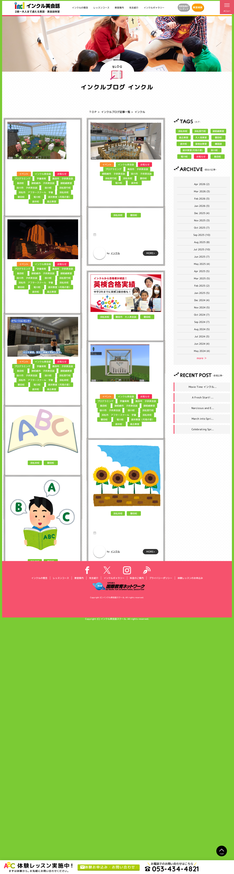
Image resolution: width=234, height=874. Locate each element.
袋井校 (35, 201)
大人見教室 (201, 137)
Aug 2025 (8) (202, 242)
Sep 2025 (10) (201, 235)
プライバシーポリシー (160, 830)
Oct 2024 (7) (201, 314)
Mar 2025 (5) (202, 278)
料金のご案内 (137, 830)
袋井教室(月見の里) (193, 150)
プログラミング (22, 178)
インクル (32, 245)
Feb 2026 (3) (201, 198)
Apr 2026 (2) (201, 184)
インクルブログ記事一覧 (115, 112)
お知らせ (61, 174)
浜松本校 (63, 192)
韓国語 (218, 143)
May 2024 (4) (202, 351)
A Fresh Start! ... (202, 397)
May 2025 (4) (202, 264)
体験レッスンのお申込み (190, 830)
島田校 (20, 183)
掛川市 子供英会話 (27, 187)
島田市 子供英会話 (62, 178)
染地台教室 (201, 143)
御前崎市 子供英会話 (42, 183)
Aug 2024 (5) (202, 329)
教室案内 (119, 7)
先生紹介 (133, 7)
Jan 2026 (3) (201, 206)
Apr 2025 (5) (201, 271)
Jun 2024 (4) (201, 343)
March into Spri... (203, 419)
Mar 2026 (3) (202, 191)
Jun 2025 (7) (201, 256)
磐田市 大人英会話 (125, 354)
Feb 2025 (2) (201, 285)
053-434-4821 (172, 868)
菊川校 (37, 197)
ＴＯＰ (93, 112)
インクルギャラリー (154, 7)
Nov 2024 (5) (202, 307)
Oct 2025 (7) (201, 227)
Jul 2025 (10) (202, 249)
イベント (23, 174)
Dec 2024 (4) (201, 300)
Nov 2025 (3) (202, 220)
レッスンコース (101, 7)
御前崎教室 (66, 183)
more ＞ (202, 358)
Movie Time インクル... (203, 387)
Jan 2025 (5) (201, 293)
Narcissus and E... (202, 408)
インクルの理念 (80, 7)
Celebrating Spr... (203, 429)
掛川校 (48, 187)
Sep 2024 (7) (201, 322)
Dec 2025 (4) (201, 213)
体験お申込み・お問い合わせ (107, 867)
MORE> (67, 245)
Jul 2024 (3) (201, 336)
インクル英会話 (43, 174)
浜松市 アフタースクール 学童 (35, 192)
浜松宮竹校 (65, 187)
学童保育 (41, 178)
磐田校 (21, 197)
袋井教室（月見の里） (59, 197)
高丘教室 (51, 201)
